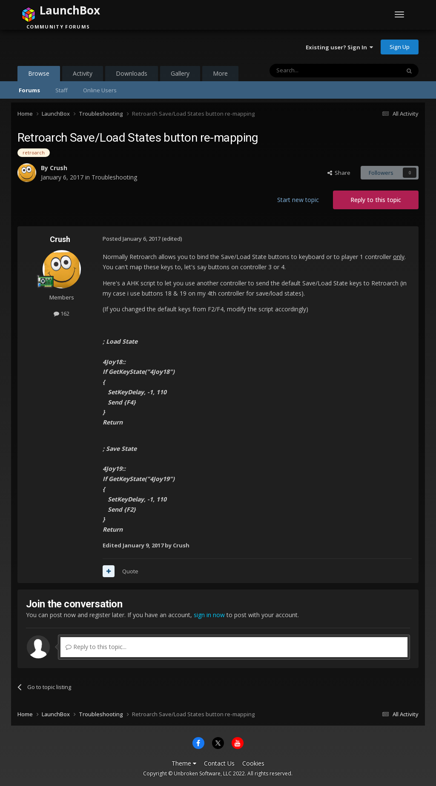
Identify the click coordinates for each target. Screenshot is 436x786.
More (220, 73)
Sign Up (400, 47)
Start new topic (298, 200)
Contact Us (219, 763)
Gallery (180, 73)
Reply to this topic (375, 200)
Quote (130, 571)
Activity (82, 73)
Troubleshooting (114, 177)
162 (61, 313)
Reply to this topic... (96, 647)
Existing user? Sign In (339, 47)
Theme (184, 763)
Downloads (131, 73)
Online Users (100, 90)
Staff (61, 90)
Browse (38, 75)
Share (338, 173)
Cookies (253, 763)
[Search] (314, 70)
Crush (58, 168)
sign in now (209, 615)
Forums (29, 90)
